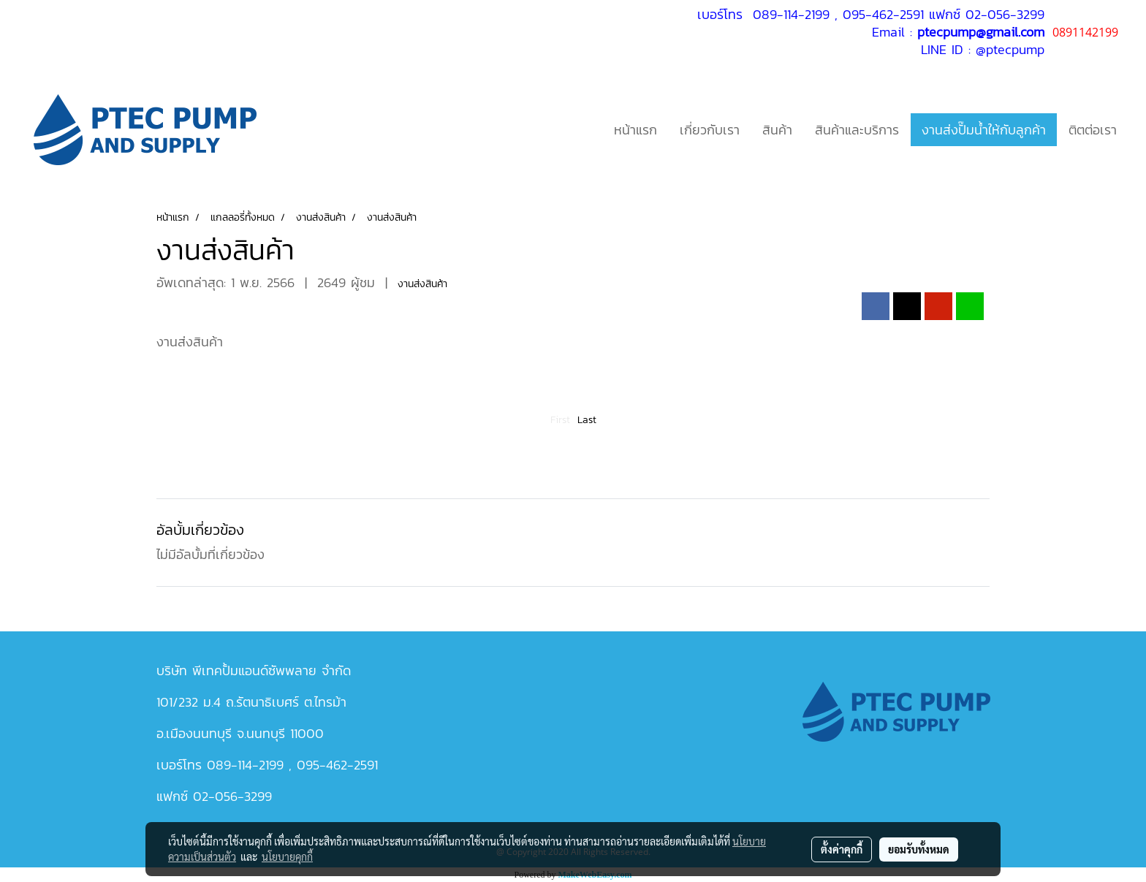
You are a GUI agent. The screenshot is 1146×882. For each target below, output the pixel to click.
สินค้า (777, 130)
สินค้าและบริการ (857, 130)
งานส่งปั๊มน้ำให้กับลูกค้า (984, 130)
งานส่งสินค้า (422, 284)
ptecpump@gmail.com (980, 32)
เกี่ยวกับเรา (710, 130)
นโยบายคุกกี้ (287, 856)
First (560, 419)
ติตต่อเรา (1093, 130)
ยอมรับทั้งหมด (918, 849)
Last (586, 419)
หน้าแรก (635, 130)
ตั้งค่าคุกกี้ (841, 849)
